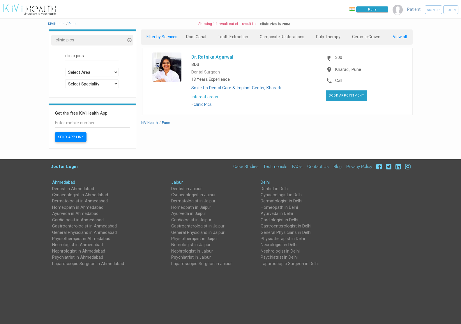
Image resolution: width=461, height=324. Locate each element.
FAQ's (297, 166)
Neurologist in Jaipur (191, 244)
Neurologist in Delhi (279, 244)
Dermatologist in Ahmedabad (80, 201)
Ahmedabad (63, 182)
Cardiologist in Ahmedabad (78, 220)
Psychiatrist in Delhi (279, 257)
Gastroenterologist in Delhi (286, 226)
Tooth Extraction (233, 36)
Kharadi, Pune (348, 69)
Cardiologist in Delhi (279, 220)
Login (451, 10)
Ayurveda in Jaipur (188, 213)
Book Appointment (346, 95)
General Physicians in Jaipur (198, 232)
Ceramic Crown (366, 36)
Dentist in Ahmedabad (73, 188)
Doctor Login (64, 166)
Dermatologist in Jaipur (193, 201)
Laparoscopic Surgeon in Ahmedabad (88, 263)
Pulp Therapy (328, 36)
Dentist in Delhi (275, 188)
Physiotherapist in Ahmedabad (81, 238)
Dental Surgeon (205, 72)
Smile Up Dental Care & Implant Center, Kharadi (236, 87)
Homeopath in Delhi (279, 207)
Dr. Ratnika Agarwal (212, 57)
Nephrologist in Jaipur (192, 251)
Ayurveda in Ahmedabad (75, 213)
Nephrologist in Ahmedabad (78, 251)
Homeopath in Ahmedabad (77, 207)
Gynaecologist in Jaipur (193, 194)
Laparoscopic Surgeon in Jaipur (201, 263)
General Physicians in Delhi (286, 232)
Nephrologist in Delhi (280, 251)
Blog (337, 166)
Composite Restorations (282, 36)
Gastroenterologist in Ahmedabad (84, 226)
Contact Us (318, 166)
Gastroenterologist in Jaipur (198, 226)
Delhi (265, 182)
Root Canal (196, 36)
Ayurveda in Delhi (277, 213)
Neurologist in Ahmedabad (77, 244)
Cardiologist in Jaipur (191, 220)
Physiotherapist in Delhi (283, 238)
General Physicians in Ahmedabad (84, 232)
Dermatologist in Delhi (281, 201)
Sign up (433, 10)
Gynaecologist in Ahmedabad (80, 194)
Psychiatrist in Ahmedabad (77, 257)
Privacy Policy (359, 166)
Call (338, 80)
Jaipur (177, 182)
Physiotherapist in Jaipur (194, 238)
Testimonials (275, 166)
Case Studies (246, 166)
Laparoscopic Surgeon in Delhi (290, 263)
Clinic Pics (203, 104)
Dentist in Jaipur (186, 188)
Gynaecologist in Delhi (282, 194)
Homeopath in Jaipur (191, 207)
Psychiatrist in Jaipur (191, 257)
